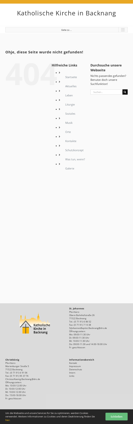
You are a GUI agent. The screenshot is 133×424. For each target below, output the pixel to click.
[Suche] (125, 92)
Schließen (116, 416)
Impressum (75, 366)
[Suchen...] (106, 92)
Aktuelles (71, 86)
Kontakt (73, 363)
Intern (72, 372)
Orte (68, 132)
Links (71, 375)
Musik (69, 122)
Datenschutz (75, 369)
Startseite (71, 77)
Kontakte (71, 141)
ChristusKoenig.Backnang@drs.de (22, 379)
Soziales (70, 113)
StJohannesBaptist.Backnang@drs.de (88, 328)
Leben (69, 95)
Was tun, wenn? (75, 159)
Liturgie (70, 104)
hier (7, 420)
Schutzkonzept (74, 150)
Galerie (69, 168)
